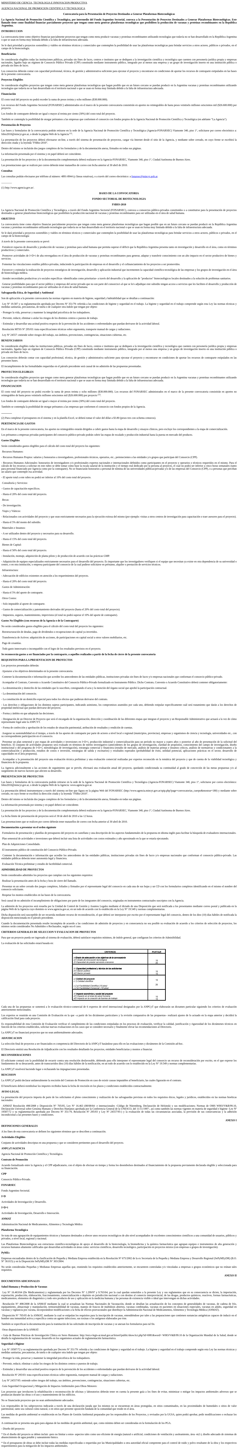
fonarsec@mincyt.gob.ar (144, 176)
